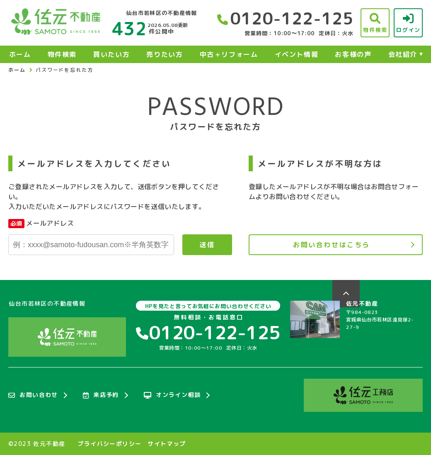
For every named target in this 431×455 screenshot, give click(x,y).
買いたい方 (111, 54)
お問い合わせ (33, 395)
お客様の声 (353, 54)
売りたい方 (164, 54)
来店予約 (101, 395)
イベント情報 (297, 54)
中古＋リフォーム (229, 54)
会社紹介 (402, 54)
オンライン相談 (172, 395)
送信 (207, 244)
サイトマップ (167, 444)
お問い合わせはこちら (331, 244)
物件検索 (62, 54)
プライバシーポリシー (109, 444)
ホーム (20, 54)
